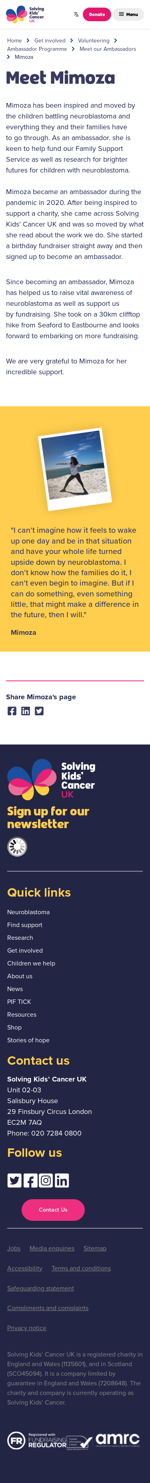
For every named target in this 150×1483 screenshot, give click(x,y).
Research (20, 937)
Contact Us (53, 1209)
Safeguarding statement (40, 1288)
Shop (14, 1027)
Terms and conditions (81, 1268)
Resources (21, 1014)
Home (14, 40)
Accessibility (24, 1268)
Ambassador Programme (37, 49)
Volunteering (94, 40)
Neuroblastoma (28, 912)
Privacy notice (26, 1327)
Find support (24, 924)
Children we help (31, 963)
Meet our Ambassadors (108, 49)
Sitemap (95, 1248)
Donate (97, 14)
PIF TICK (19, 1001)
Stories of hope (28, 1040)
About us (19, 976)
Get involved (50, 40)
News (15, 988)
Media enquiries (52, 1248)
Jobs (13, 1248)
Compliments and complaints (47, 1307)
